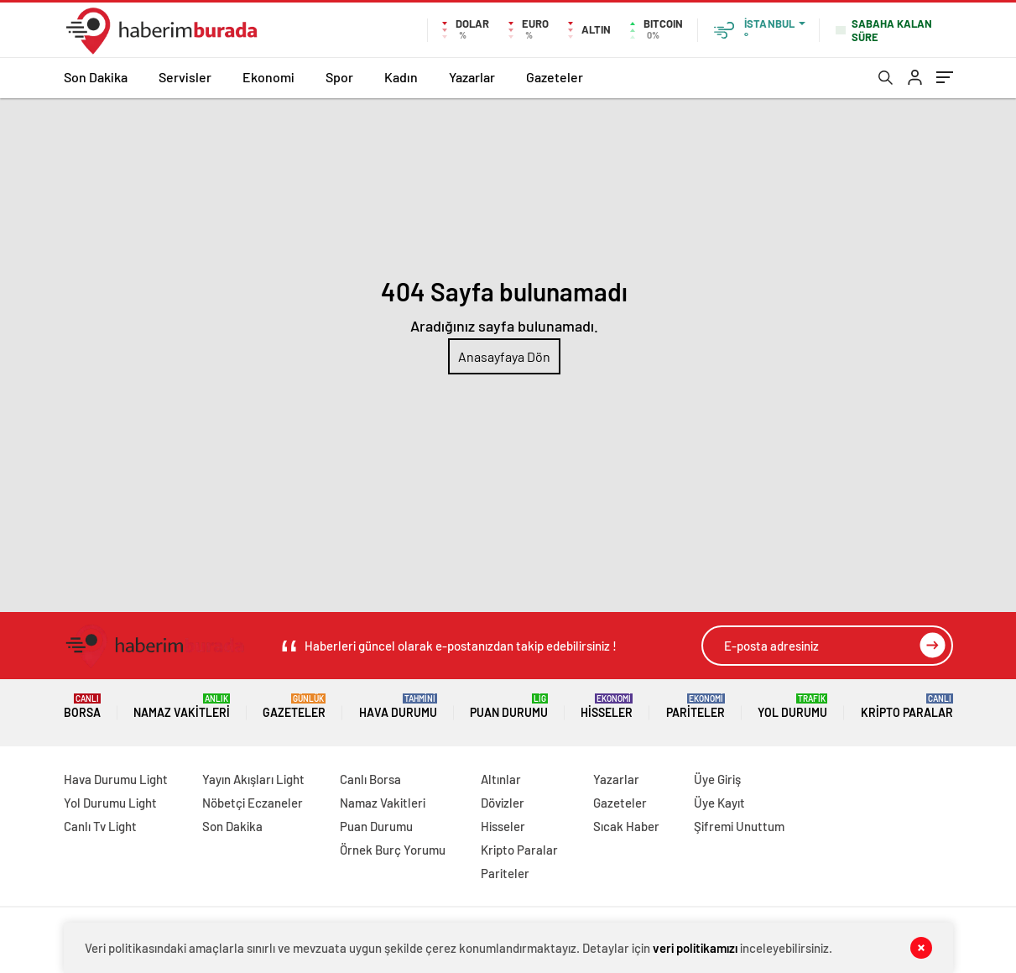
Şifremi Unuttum (739, 826)
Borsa (82, 706)
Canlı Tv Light (100, 826)
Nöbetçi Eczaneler (252, 802)
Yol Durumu (792, 706)
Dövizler (502, 802)
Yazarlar (472, 77)
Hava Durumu (398, 706)
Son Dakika (96, 77)
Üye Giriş (717, 779)
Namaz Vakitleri (181, 706)
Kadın (401, 77)
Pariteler (695, 706)
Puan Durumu (509, 706)
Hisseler (607, 706)
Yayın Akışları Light (253, 779)
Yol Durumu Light (110, 802)
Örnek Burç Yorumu (392, 849)
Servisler (185, 77)
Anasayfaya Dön (504, 356)
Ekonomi (268, 77)
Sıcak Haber (626, 826)
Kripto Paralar (907, 706)
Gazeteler (554, 77)
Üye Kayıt (719, 802)
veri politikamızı (695, 947)
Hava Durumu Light (116, 779)
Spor (339, 77)
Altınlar (501, 779)
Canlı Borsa (370, 779)
